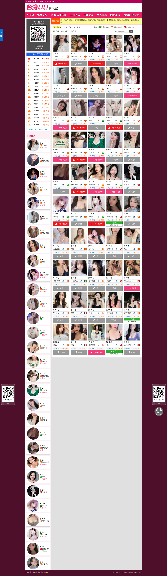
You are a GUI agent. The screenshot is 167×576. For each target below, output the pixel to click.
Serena (44, 406)
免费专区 (42, 15)
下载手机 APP (38, 22)
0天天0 (44, 534)
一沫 (43, 203)
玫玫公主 (45, 233)
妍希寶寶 (45, 161)
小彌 (43, 247)
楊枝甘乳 (45, 376)
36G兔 (44, 505)
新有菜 (44, 361)
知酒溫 (44, 492)
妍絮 (43, 262)
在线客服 (45, 572)
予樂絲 (44, 145)
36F (43, 319)
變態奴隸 (45, 549)
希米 (43, 477)
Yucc (44, 435)
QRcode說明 (38, 49)
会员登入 (75, 15)
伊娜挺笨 (45, 448)
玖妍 (43, 174)
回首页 (30, 15)
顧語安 (44, 348)
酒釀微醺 (45, 462)
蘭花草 (44, 304)
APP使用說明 (38, 46)
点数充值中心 (58, 15)
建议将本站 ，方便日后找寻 (40, 1)
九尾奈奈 (45, 275)
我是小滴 (45, 521)
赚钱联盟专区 (131, 15)
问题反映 (115, 15)
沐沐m (44, 289)
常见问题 (102, 15)
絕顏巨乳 (45, 218)
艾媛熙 (44, 190)
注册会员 (88, 15)
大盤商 (44, 390)
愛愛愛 (44, 420)
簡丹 (43, 333)
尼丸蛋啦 (45, 564)
